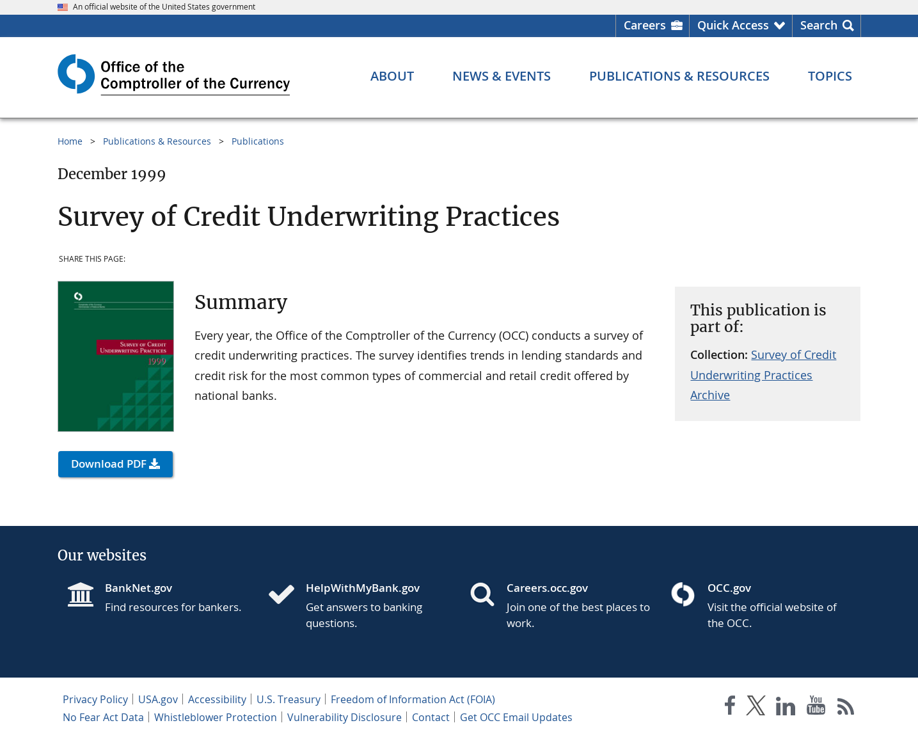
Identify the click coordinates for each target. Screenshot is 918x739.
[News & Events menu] (501, 76)
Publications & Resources (157, 141)
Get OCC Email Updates (516, 717)
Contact (431, 717)
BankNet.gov (138, 587)
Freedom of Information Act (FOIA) (413, 699)
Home (70, 141)
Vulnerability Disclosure (344, 717)
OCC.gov (729, 587)
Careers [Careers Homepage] (645, 25)
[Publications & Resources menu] (679, 76)
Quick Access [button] (733, 25)
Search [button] (818, 25)
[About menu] (392, 76)
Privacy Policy (95, 699)
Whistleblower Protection (215, 717)
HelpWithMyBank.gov (363, 587)
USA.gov (158, 699)
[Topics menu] (830, 76)
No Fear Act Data (103, 717)
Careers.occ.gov (547, 587)
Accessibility (217, 699)
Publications (258, 141)
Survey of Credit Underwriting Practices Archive (763, 374)
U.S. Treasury (289, 699)
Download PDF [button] (108, 463)
